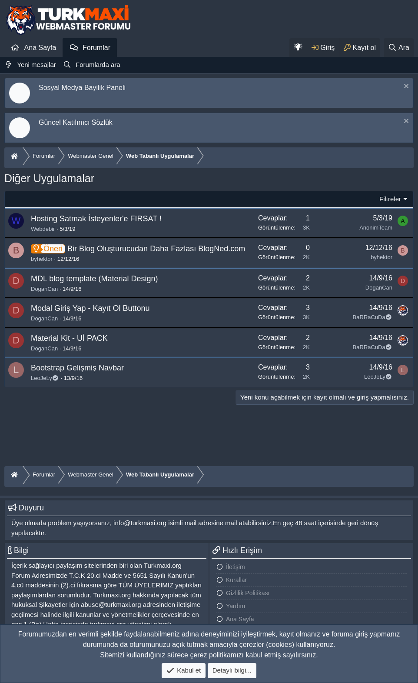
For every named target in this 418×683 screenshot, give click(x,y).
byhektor (42, 259)
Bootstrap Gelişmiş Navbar (77, 367)
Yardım (235, 606)
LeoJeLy (45, 378)
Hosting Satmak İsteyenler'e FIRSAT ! (96, 218)
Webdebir (43, 229)
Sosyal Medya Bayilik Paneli (82, 87)
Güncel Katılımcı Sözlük (76, 122)
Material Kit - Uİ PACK (69, 338)
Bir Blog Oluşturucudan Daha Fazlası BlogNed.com (156, 248)
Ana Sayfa (40, 47)
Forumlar (96, 47)
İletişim (235, 566)
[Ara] (399, 47)
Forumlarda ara (98, 64)
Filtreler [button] (390, 199)
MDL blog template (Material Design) (94, 278)
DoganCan (44, 289)
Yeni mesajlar (36, 64)
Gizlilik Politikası (247, 593)
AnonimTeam (375, 227)
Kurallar (236, 579)
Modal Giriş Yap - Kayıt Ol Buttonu (90, 308)
